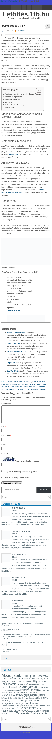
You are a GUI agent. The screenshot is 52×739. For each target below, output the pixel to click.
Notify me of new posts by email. (17, 481)
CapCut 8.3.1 (12, 371)
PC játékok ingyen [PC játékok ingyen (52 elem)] (36, 701)
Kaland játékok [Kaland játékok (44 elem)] (28, 690)
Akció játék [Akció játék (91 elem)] (11, 678)
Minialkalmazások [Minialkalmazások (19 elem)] (32, 698)
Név (3, 430)
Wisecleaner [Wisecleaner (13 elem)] (30, 714)
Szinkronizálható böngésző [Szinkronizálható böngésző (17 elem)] (13, 709)
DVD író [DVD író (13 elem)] (32, 682)
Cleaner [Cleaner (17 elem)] (12, 682)
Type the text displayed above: (27, 464)
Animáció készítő (25, 382)
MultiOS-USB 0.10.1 (19, 511)
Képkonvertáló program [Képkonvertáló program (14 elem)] (10, 693)
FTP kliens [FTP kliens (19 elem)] (19, 685)
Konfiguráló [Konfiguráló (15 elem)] (43, 691)
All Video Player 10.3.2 (16, 351)
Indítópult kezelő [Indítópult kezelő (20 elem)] (9, 690)
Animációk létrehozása (13, 99)
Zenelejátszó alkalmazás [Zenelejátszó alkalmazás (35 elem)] (32, 716)
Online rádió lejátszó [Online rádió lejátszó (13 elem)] (15, 701)
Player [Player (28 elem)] (5, 703)
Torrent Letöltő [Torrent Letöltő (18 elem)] (32, 709)
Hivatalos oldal (13, 310)
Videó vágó (27, 387)
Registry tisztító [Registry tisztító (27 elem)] (30, 703)
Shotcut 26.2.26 (13, 343)
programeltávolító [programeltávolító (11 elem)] (15, 704)
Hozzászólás (6, 403)
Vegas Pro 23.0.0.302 (16, 332)
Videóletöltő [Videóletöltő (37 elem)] (28, 711)
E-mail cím (6, 439)
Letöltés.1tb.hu (26, 14)
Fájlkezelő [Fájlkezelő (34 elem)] (39, 684)
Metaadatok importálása (13, 97)
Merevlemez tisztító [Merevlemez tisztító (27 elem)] (12, 698)
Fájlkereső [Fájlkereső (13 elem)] (28, 685)
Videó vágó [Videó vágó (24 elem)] (20, 714)
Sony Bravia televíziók (10, 633)
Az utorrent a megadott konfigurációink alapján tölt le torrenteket (22, 646)
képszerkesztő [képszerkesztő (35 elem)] (29, 693)
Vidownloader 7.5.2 (19, 580)
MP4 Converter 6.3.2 (19, 557)
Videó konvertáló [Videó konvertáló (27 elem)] (10, 711)
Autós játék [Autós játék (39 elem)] (28, 679)
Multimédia (21, 31)
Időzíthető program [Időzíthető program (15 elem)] (36, 688)
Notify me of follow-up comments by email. (21, 475)
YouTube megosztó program (35, 389)
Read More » (40, 528)
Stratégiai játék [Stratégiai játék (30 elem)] (22, 706)
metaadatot (13, 154)
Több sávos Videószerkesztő (31, 384)
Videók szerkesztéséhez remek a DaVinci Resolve (23, 94)
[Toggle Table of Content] (37, 90)
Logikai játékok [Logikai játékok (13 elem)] (6, 696)
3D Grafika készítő (11, 382)
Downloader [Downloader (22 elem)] (22, 682)
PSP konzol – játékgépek (11, 653)
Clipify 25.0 (12, 363)
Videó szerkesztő (16, 387)
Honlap (4, 448)
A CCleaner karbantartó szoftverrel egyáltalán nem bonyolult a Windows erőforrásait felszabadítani (25, 639)
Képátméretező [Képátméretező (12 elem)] (44, 693)
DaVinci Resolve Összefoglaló (15, 105)
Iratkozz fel (43, 493)
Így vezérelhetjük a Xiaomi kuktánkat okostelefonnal (22, 627)
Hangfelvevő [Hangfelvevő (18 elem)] (22, 687)
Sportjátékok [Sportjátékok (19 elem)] (7, 707)
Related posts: (10, 108)
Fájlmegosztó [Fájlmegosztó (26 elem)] (8, 687)
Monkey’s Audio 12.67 (20, 603)
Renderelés (9, 102)
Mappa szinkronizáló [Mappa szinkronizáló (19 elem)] (22, 695)
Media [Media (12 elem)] (35, 696)
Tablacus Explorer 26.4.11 (21, 534)
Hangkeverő (36, 382)
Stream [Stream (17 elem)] (35, 707)
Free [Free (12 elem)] (12, 685)
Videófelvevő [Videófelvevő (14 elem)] (45, 709)
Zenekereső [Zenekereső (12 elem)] (11, 717)
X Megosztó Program (16, 389)
